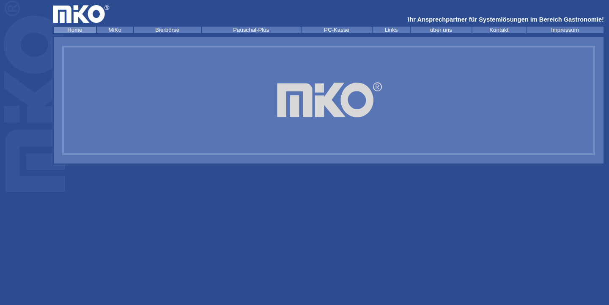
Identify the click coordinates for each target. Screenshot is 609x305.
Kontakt (498, 30)
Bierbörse (167, 30)
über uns (441, 30)
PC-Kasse (336, 30)
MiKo (115, 30)
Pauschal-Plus (251, 30)
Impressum (565, 30)
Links (391, 30)
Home (74, 30)
